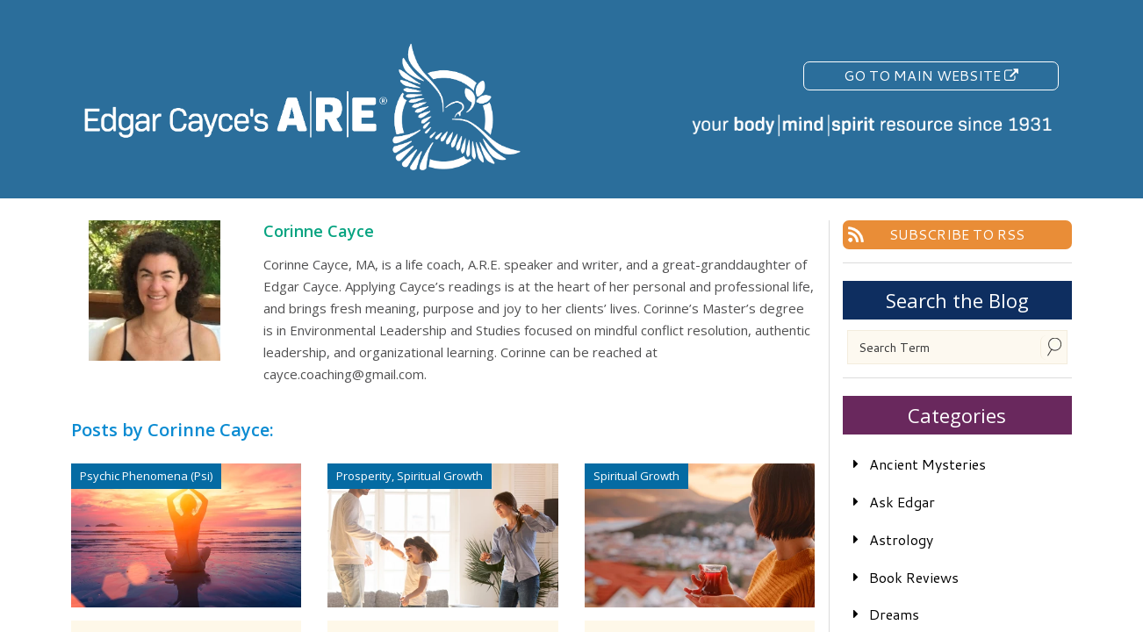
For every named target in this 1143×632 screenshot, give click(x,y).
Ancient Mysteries (927, 464)
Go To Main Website (931, 75)
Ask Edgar (902, 502)
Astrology (901, 539)
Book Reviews (914, 577)
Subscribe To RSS (956, 234)
